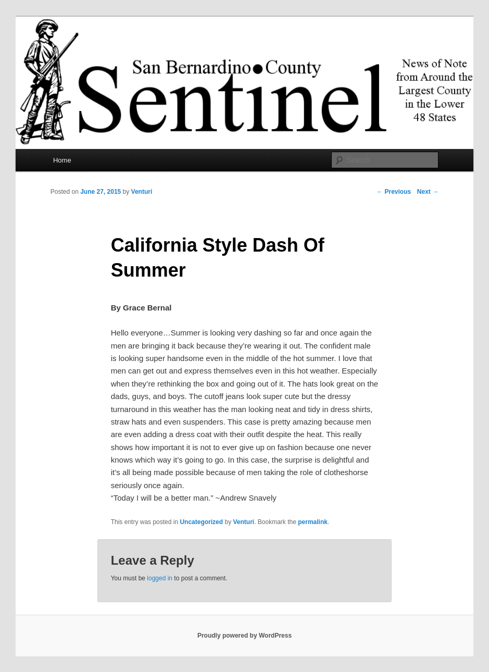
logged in (159, 578)
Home (62, 160)
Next (427, 191)
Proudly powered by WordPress (244, 635)
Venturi (142, 191)
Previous (394, 191)
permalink (313, 522)
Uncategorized (201, 522)
